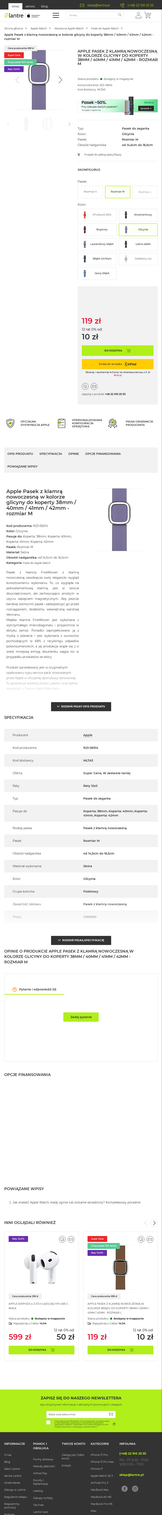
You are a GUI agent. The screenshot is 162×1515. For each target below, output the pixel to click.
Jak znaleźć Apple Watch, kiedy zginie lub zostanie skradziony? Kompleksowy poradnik (76, 1200)
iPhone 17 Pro (99, 1457)
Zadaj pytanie (81, 1013)
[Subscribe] (111, 1417)
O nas (7, 1457)
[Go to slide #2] (48, 123)
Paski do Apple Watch (128, 28)
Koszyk (66, 1468)
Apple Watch (47, 28)
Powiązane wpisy (22, 466)
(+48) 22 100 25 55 (141, 5)
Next (154, 1221)
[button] (138, 15)
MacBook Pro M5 (101, 1506)
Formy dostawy (43, 1461)
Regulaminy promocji (12, 1508)
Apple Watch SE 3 (102, 1478)
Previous (145, 1221)
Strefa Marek (12, 1485)
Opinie (73, 453)
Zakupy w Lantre (15, 1492)
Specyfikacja (50, 453)
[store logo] (22, 16)
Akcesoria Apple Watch (85, 28)
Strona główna (17, 28)
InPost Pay (40, 1475)
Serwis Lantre (12, 1478)
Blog (7, 1464)
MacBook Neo (100, 1492)
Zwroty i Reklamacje (40, 1484)
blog (44, 6)
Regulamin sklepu (15, 1499)
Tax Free (38, 1507)
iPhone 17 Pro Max (102, 1464)
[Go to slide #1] (26, 123)
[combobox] (94, 15)
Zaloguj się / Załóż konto (73, 1459)
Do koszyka (37, 1352)
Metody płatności (44, 1468)
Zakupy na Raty (43, 1500)
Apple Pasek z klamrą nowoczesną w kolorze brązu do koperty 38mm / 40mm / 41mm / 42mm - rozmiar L (120, 1306)
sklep (15, 6)
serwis (30, 6)
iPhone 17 (97, 1471)
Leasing (38, 1493)
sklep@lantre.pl (98, 5)
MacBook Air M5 (101, 1499)
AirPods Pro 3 (99, 1485)
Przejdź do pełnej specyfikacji (106, 155)
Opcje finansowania (103, 453)
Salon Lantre (12, 1471)
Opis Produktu (20, 453)
